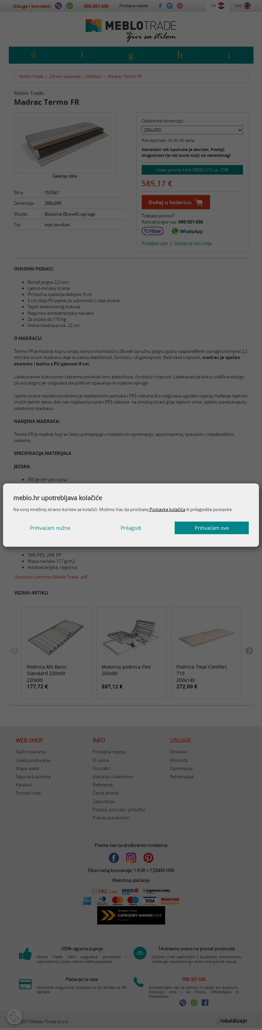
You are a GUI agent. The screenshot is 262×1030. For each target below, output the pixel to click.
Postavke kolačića (167, 509)
